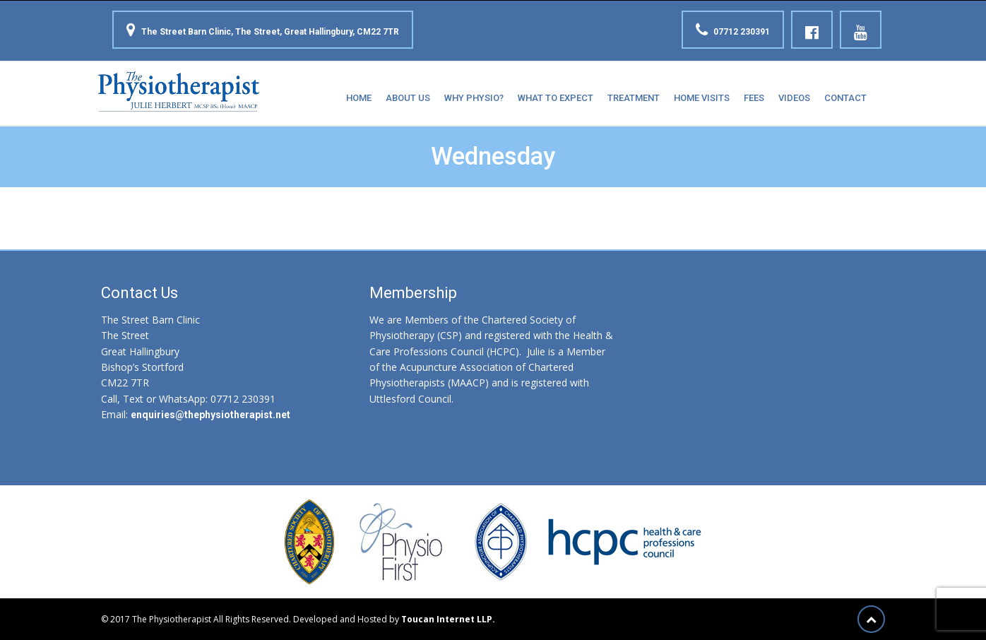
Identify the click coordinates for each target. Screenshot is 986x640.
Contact (845, 98)
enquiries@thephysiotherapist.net (210, 414)
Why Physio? (474, 98)
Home (359, 98)
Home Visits (702, 98)
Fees (754, 98)
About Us (408, 98)
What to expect (555, 98)
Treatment (633, 98)
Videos (794, 98)
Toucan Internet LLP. (448, 619)
